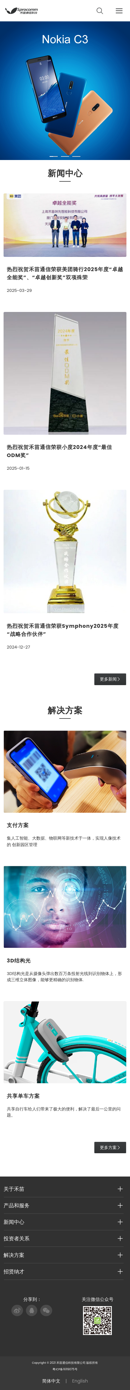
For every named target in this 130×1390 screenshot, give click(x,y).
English (80, 1381)
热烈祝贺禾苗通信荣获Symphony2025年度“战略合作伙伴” (63, 630)
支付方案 (18, 825)
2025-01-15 (18, 468)
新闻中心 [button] (63, 1222)
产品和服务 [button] (63, 1205)
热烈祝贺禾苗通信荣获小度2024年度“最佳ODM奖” (59, 451)
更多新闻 (110, 679)
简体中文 (51, 1381)
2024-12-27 (18, 647)
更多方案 (110, 1147)
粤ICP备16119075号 (65, 1369)
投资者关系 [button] (63, 1238)
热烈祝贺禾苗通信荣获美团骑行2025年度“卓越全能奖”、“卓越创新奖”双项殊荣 (65, 273)
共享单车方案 (23, 1096)
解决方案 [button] (63, 1255)
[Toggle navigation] (120, 10)
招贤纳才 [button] (63, 1271)
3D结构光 (19, 960)
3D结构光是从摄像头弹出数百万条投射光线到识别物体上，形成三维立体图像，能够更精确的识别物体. (64, 977)
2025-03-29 (19, 290)
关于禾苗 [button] (63, 1189)
